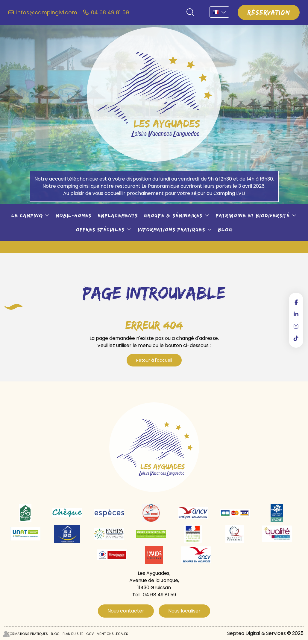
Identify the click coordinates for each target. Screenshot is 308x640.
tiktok (296, 338)
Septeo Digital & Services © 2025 (265, 633)
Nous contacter (125, 610)
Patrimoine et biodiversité (253, 216)
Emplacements (118, 216)
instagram (296, 326)
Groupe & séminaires (173, 216)
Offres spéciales (100, 230)
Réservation (268, 12)
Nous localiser (184, 610)
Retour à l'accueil (154, 360)
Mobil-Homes (73, 216)
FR (219, 12)
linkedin (296, 314)
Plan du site (73, 633)
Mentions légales (112, 633)
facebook (296, 302)
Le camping (27, 216)
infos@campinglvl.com (46, 12)
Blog (225, 230)
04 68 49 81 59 (110, 12)
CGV (90, 633)
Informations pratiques (171, 230)
